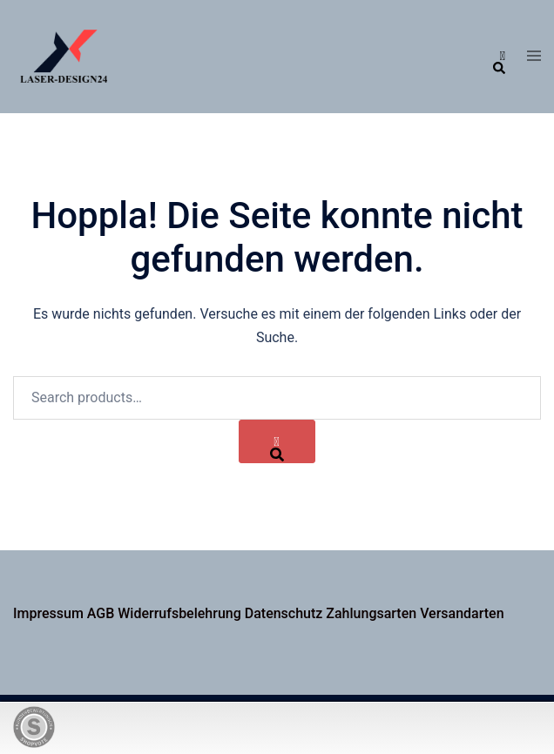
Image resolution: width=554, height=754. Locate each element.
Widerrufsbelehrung (179, 613)
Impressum (48, 613)
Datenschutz (284, 613)
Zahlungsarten (371, 613)
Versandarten (461, 613)
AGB (101, 613)
